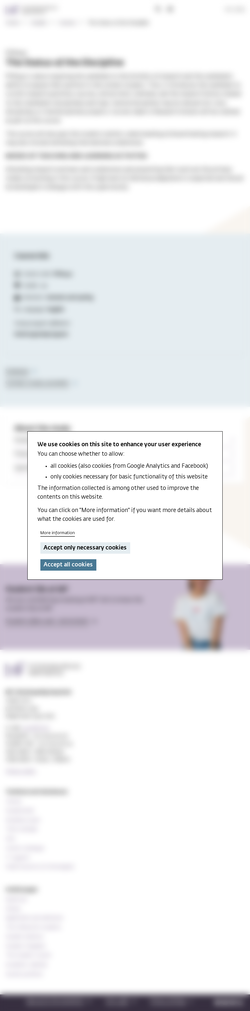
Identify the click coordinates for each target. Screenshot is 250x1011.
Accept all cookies (68, 565)
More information (57, 533)
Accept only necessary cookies (85, 548)
